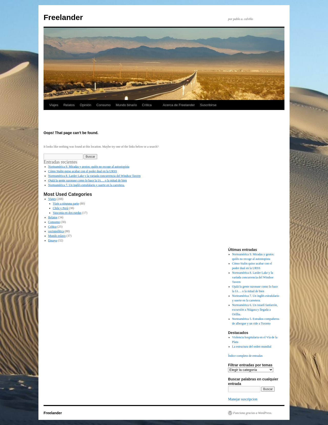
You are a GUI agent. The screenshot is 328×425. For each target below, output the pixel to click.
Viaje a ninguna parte (66, 203)
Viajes (53, 105)
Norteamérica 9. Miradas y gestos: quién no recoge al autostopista (88, 166)
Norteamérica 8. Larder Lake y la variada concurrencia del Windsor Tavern (94, 176)
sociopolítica (56, 231)
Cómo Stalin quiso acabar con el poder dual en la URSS (82, 171)
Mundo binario (126, 105)
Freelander (63, 17)
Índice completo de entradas (245, 356)
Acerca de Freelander (179, 105)
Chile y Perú (60, 208)
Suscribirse (208, 105)
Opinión (85, 105)
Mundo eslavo (57, 236)
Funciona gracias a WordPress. (252, 413)
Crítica (147, 105)
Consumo (103, 105)
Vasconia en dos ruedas (67, 213)
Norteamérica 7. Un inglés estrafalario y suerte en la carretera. (86, 185)
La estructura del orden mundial (251, 346)
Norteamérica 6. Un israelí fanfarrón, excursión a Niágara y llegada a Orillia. (255, 309)
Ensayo (52, 240)
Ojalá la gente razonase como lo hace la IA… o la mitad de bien (87, 180)
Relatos (69, 105)
